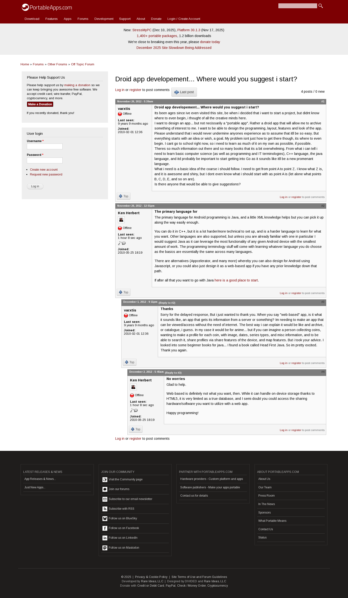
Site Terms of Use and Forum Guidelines (199, 577)
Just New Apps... (34, 487)
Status (262, 537)
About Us (264, 479)
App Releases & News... (40, 479)
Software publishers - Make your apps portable (210, 487)
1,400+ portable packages (157, 36)
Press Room (266, 495)
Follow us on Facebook (120, 528)
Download (32, 19)
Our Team (265, 487)
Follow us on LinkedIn (120, 538)
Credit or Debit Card (150, 585)
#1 (322, 101)
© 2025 (126, 577)
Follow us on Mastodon (120, 547)
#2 (322, 205)
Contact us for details (194, 495)
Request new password (46, 174)
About (141, 19)
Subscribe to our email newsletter (127, 499)
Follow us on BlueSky (119, 518)
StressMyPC (142, 30)
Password (35, 155)
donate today (210, 42)
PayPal (170, 585)
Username (35, 141)
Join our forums (115, 489)
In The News (266, 504)
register (135, 90)
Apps (68, 19)
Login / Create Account (183, 19)
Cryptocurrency (217, 585)
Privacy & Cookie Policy (151, 577)
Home (25, 64)
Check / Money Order (191, 585)
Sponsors (264, 512)
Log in (119, 90)
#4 (322, 371)
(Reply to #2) (167, 302)
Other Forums (57, 64)
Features (51, 19)
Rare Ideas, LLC (152, 581)
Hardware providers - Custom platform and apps (211, 479)
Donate (156, 19)
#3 (322, 301)
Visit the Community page (122, 479)
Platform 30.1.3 (188, 30)
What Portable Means (272, 520)
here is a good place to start (236, 280)
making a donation (77, 85)
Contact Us (265, 529)
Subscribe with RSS (118, 509)
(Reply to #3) (173, 372)
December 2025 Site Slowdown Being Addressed (174, 48)
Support (124, 19)
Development (103, 19)
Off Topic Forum (82, 64)
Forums (83, 19)
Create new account (44, 169)
